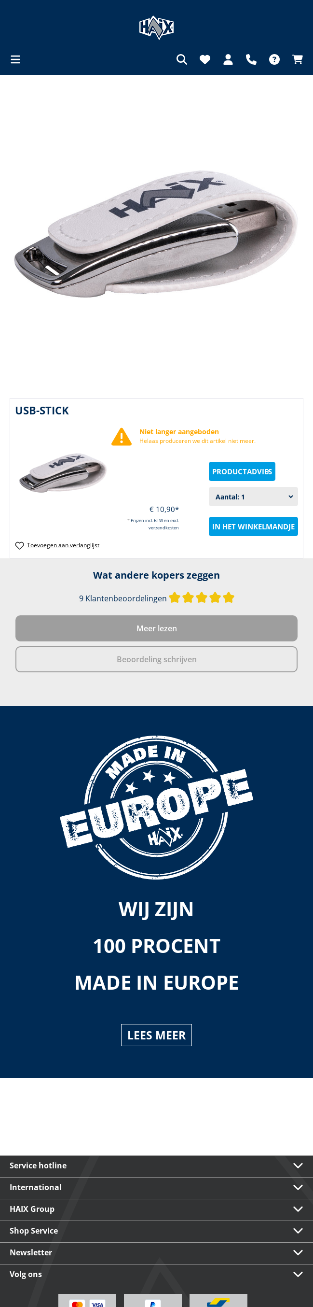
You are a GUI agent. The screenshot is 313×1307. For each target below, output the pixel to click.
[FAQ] (274, 59)
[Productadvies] (242, 471)
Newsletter (31, 1252)
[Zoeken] (181, 59)
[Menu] (18, 59)
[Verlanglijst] (205, 59)
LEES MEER (156, 1035)
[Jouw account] (228, 59)
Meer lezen (156, 628)
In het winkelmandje (253, 526)
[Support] (251, 59)
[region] (156, 233)
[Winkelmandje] (294, 59)
